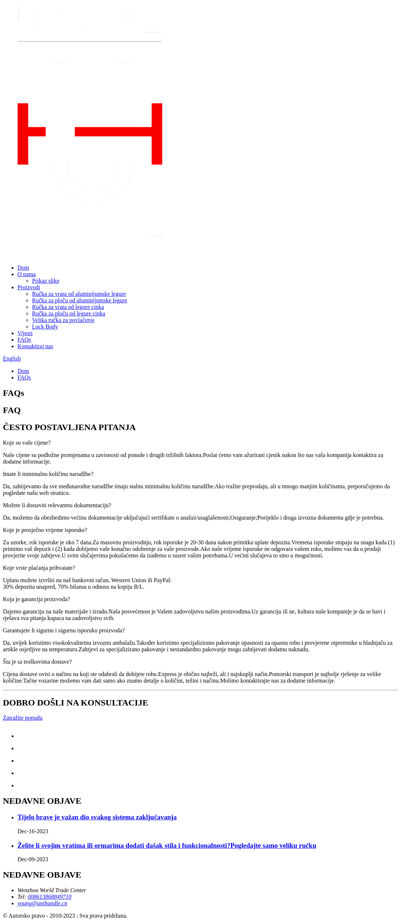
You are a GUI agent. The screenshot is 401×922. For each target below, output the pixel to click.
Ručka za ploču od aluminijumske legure (79, 300)
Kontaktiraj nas (35, 346)
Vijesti (25, 333)
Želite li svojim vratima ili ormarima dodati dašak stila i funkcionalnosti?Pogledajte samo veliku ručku (166, 845)
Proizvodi (28, 287)
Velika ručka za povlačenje (63, 320)
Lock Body (45, 326)
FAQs (24, 340)
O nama (26, 274)
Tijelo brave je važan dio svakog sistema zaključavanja (97, 817)
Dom (23, 268)
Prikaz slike (45, 281)
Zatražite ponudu (23, 718)
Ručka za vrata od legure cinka (68, 307)
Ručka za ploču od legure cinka (68, 313)
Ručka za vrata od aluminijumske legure (79, 294)
